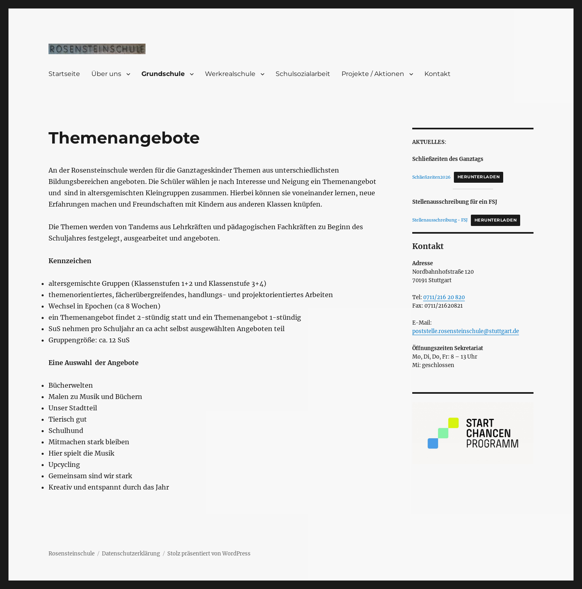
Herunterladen (479, 176)
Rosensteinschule (71, 553)
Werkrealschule (230, 74)
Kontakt (437, 74)
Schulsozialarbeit (303, 74)
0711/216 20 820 (444, 297)
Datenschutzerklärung (131, 553)
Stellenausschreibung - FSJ (440, 220)
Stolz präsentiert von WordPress (209, 553)
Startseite (64, 74)
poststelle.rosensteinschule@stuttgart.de (465, 331)
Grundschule (163, 74)
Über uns (106, 74)
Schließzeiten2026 (431, 176)
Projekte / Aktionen (373, 74)
